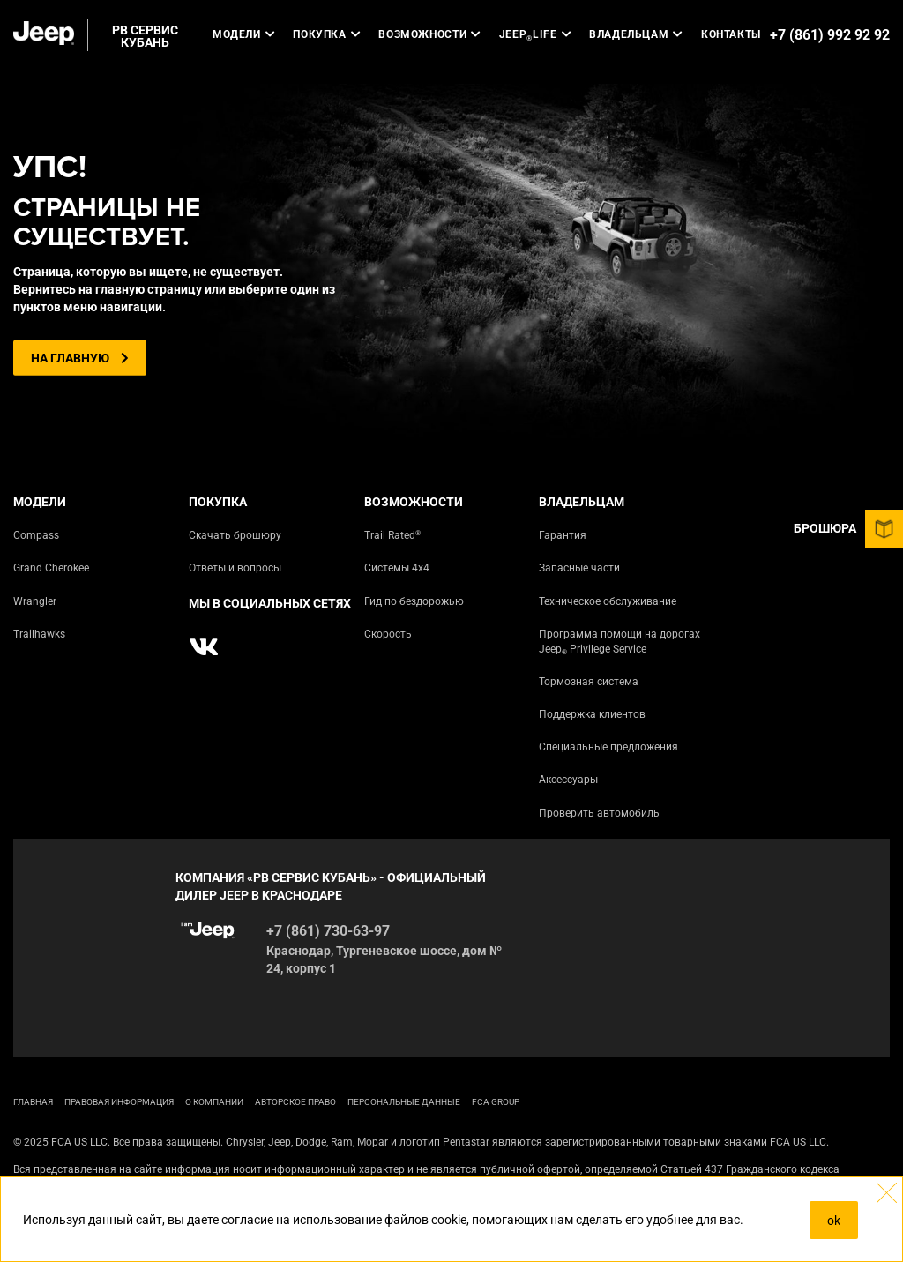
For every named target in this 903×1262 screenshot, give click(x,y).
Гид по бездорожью (414, 601)
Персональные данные (403, 1102)
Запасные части (579, 568)
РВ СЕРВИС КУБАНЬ (145, 36)
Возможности (429, 34)
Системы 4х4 (396, 568)
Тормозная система (588, 682)
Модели (244, 34)
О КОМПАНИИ (214, 1102)
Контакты (731, 34)
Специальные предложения (608, 747)
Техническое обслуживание (607, 601)
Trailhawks (39, 634)
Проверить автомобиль (599, 813)
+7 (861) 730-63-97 (328, 930)
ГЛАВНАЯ (33, 1102)
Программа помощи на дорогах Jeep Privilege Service (619, 642)
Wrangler (34, 601)
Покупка (327, 34)
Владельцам (636, 34)
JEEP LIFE (535, 34)
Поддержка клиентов (592, 714)
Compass (36, 535)
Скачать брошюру (235, 535)
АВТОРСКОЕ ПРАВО (295, 1102)
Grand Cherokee (51, 568)
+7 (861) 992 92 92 (830, 34)
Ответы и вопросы (235, 568)
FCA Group (495, 1102)
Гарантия (562, 535)
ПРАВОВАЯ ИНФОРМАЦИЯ (119, 1102)
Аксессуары (568, 779)
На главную (80, 358)
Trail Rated (392, 534)
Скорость (388, 634)
